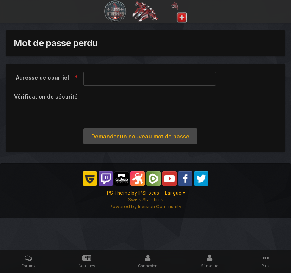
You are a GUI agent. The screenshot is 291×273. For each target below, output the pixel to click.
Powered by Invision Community (145, 206)
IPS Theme (118, 193)
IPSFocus (148, 193)
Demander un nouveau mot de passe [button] (140, 136)
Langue (175, 193)
